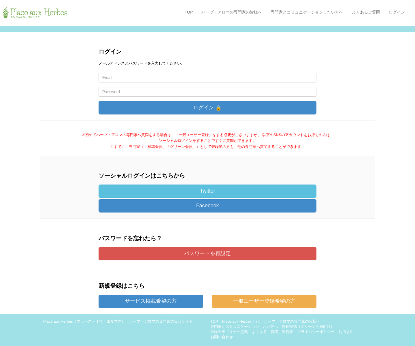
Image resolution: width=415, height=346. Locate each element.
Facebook (207, 205)
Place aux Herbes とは (241, 321)
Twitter (207, 191)
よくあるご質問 (366, 12)
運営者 (287, 332)
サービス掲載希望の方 (151, 301)
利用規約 (346, 332)
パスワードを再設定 (207, 253)
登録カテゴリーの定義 (229, 332)
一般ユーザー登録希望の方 (264, 301)
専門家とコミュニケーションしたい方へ (307, 12)
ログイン (397, 12)
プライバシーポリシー (316, 332)
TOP (188, 12)
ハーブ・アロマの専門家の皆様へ (231, 12)
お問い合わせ (221, 337)
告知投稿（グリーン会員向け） (308, 326)
